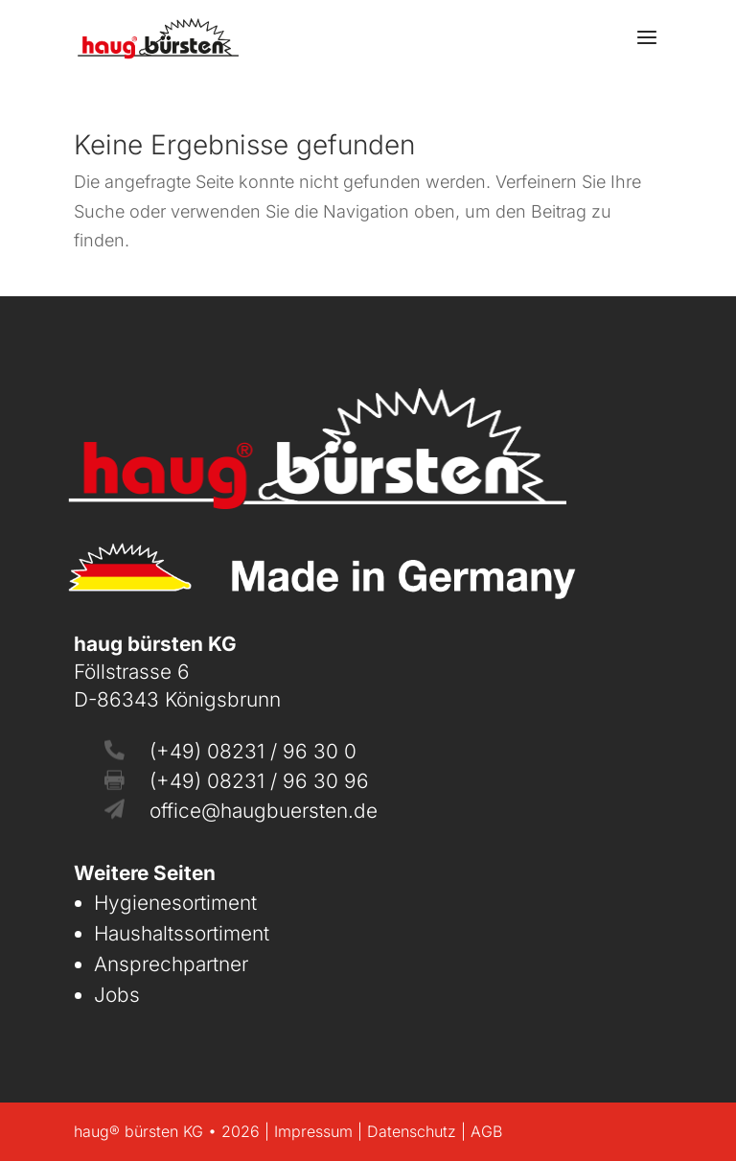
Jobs (117, 995)
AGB (486, 1131)
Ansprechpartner (171, 964)
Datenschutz (411, 1131)
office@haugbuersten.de (264, 811)
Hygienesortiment (175, 903)
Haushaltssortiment (181, 933)
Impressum (313, 1131)
